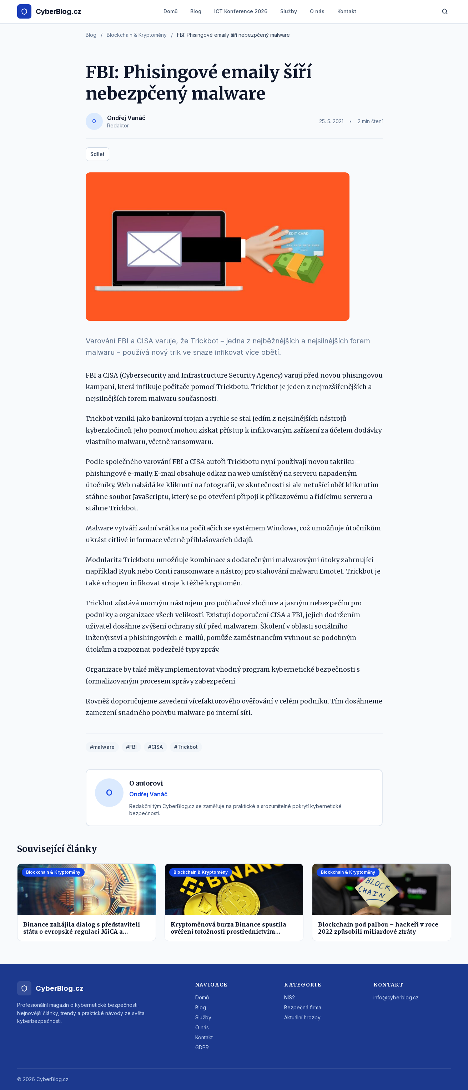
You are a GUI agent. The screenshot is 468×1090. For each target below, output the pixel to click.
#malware (102, 747)
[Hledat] (444, 11)
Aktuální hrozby (302, 1017)
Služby (288, 11)
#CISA (155, 747)
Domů (170, 11)
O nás (317, 11)
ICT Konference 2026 (240, 11)
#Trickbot (186, 747)
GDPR (202, 1047)
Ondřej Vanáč (126, 117)
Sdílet (97, 154)
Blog (195, 11)
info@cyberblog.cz (396, 997)
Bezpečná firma (302, 1007)
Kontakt (346, 11)
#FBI (131, 747)
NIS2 (289, 997)
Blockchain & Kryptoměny (137, 35)
